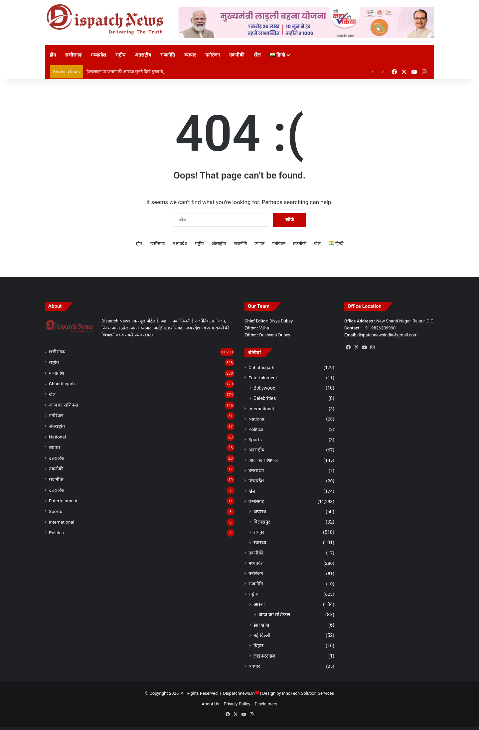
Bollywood (264, 388)
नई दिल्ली (261, 635)
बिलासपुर (261, 522)
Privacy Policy (237, 703)
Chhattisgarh (62, 383)
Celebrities (264, 398)
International (61, 522)
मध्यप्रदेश (98, 55)
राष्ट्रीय (120, 55)
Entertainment (63, 500)
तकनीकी (236, 55)
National (57, 436)
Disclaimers (266, 703)
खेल (257, 55)
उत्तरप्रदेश (56, 458)
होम (53, 55)
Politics (56, 532)
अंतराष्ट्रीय (143, 55)
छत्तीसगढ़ (73, 55)
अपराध (259, 511)
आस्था (259, 604)
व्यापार (190, 55)
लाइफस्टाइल (264, 656)
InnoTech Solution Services (308, 693)
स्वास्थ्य (259, 542)
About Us (210, 703)
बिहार (258, 645)
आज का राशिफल (63, 405)
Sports (55, 511)
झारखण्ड (261, 625)
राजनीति (167, 55)
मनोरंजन (212, 55)
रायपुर (258, 532)
